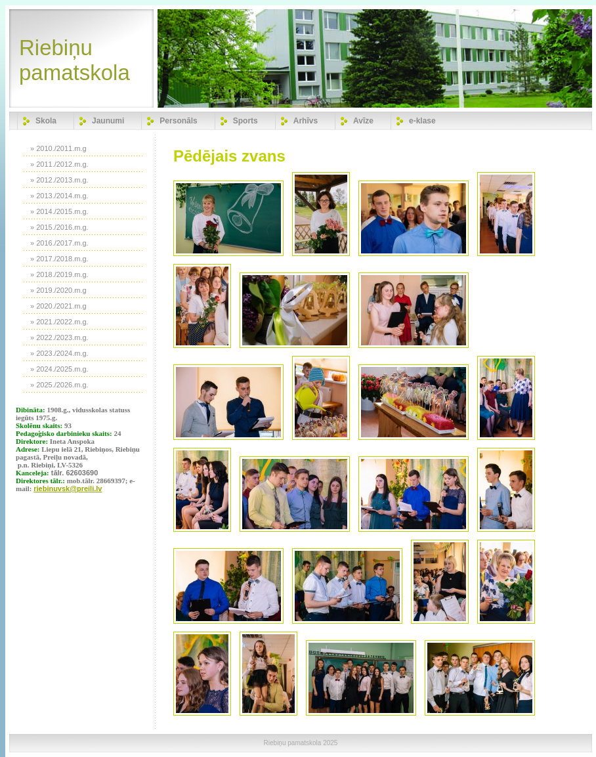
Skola (45, 120)
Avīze (363, 120)
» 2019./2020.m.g (58, 290)
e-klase (422, 120)
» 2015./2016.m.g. (59, 227)
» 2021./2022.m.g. (59, 322)
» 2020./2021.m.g (58, 306)
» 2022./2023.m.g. (59, 337)
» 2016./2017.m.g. (59, 243)
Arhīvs (305, 120)
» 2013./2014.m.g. (59, 196)
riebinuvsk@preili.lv (67, 488)
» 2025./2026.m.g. (59, 385)
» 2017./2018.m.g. (59, 259)
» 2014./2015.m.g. (59, 211)
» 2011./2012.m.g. (59, 164)
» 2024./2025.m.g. (59, 369)
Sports (245, 120)
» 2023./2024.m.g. (59, 353)
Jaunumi (108, 120)
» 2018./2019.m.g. (59, 274)
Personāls (178, 120)
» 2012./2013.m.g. (59, 180)
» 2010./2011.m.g (58, 148)
